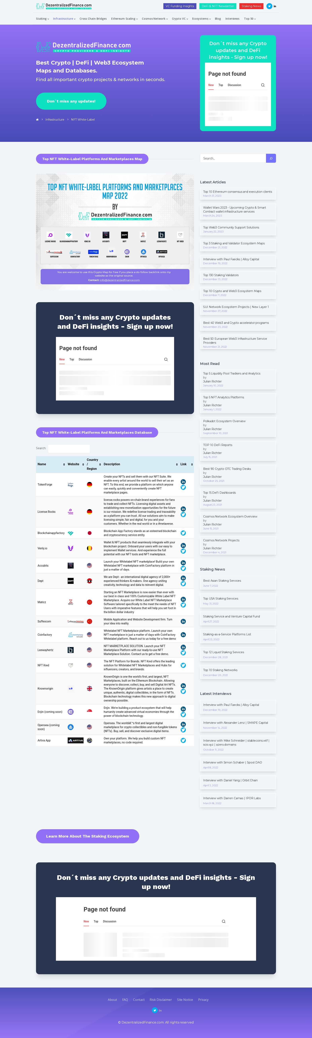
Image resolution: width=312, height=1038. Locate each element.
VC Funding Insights (180, 6)
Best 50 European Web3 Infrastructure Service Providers (235, 340)
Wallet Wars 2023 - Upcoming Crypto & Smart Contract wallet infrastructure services (234, 209)
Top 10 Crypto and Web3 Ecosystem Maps (232, 291)
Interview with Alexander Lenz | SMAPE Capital (235, 723)
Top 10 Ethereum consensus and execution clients (237, 191)
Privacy (203, 999)
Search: (63, 448)
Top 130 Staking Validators (221, 275)
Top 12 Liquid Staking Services (223, 652)
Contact (138, 999)
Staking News (251, 6)
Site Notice (185, 999)
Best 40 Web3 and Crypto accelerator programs (236, 323)
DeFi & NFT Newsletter (218, 6)
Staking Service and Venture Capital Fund (231, 616)
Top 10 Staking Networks (220, 670)
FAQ (125, 999)
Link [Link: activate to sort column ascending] (183, 464)
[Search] (271, 158)
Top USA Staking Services (220, 598)
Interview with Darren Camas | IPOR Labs (232, 798)
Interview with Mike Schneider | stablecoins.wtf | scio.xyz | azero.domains (236, 742)
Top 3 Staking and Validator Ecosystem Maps (234, 243)
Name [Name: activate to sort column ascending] (42, 464)
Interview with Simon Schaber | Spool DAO (232, 762)
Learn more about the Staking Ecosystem (87, 836)
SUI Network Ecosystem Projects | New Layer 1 (236, 307)
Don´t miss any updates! (71, 101)
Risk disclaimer (161, 999)
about (112, 999)
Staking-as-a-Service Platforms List (227, 634)
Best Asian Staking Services (222, 580)
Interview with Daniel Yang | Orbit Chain (230, 780)
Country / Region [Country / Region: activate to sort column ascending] (92, 464)
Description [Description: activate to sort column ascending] (112, 464)
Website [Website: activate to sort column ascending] (73, 464)
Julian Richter (212, 381)
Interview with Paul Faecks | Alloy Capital (231, 259)
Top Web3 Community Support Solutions (231, 227)
